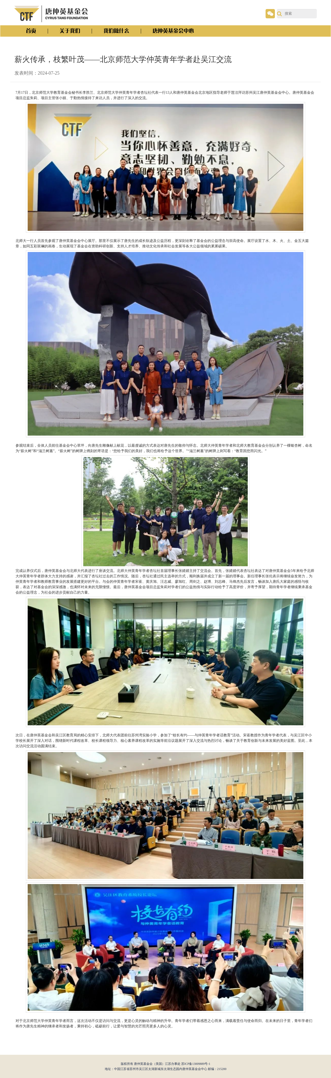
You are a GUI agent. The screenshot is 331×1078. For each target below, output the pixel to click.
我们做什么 (116, 31)
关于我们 (69, 31)
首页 (31, 31)
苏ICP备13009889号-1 (195, 1064)
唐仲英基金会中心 (173, 31)
